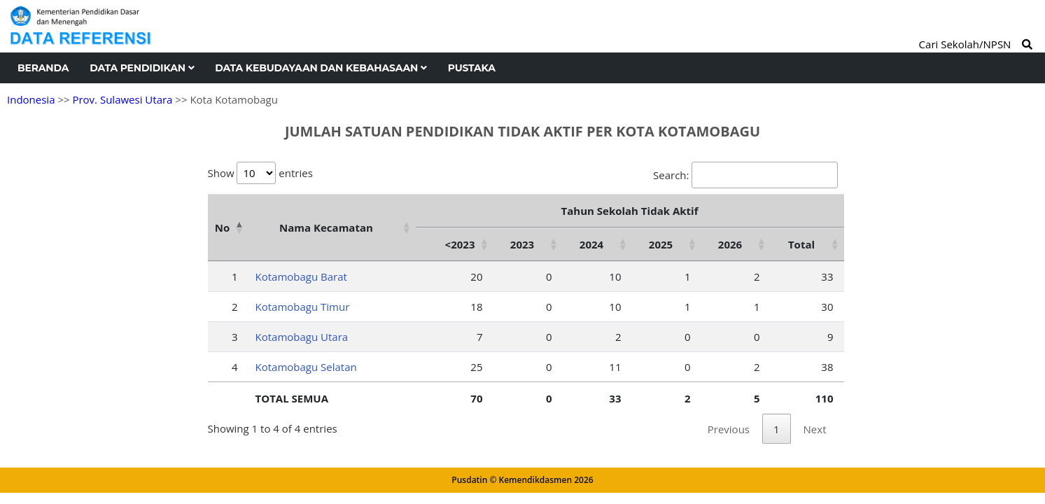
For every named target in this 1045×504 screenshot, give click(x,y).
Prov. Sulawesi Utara (122, 99)
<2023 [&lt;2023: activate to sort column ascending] (460, 244)
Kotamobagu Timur (302, 307)
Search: (745, 175)
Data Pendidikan (142, 68)
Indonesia (31, 99)
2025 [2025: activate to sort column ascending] (661, 244)
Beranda (43, 68)
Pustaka (472, 68)
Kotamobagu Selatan (306, 367)
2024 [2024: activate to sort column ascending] (591, 244)
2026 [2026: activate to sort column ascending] (730, 244)
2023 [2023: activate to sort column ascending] (522, 244)
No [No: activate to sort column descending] (222, 227)
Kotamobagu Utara (302, 337)
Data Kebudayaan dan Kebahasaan (320, 68)
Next (815, 429)
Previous (729, 429)
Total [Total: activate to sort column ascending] (801, 244)
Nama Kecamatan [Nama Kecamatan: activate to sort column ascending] (326, 227)
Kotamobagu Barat (301, 277)
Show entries (260, 173)
